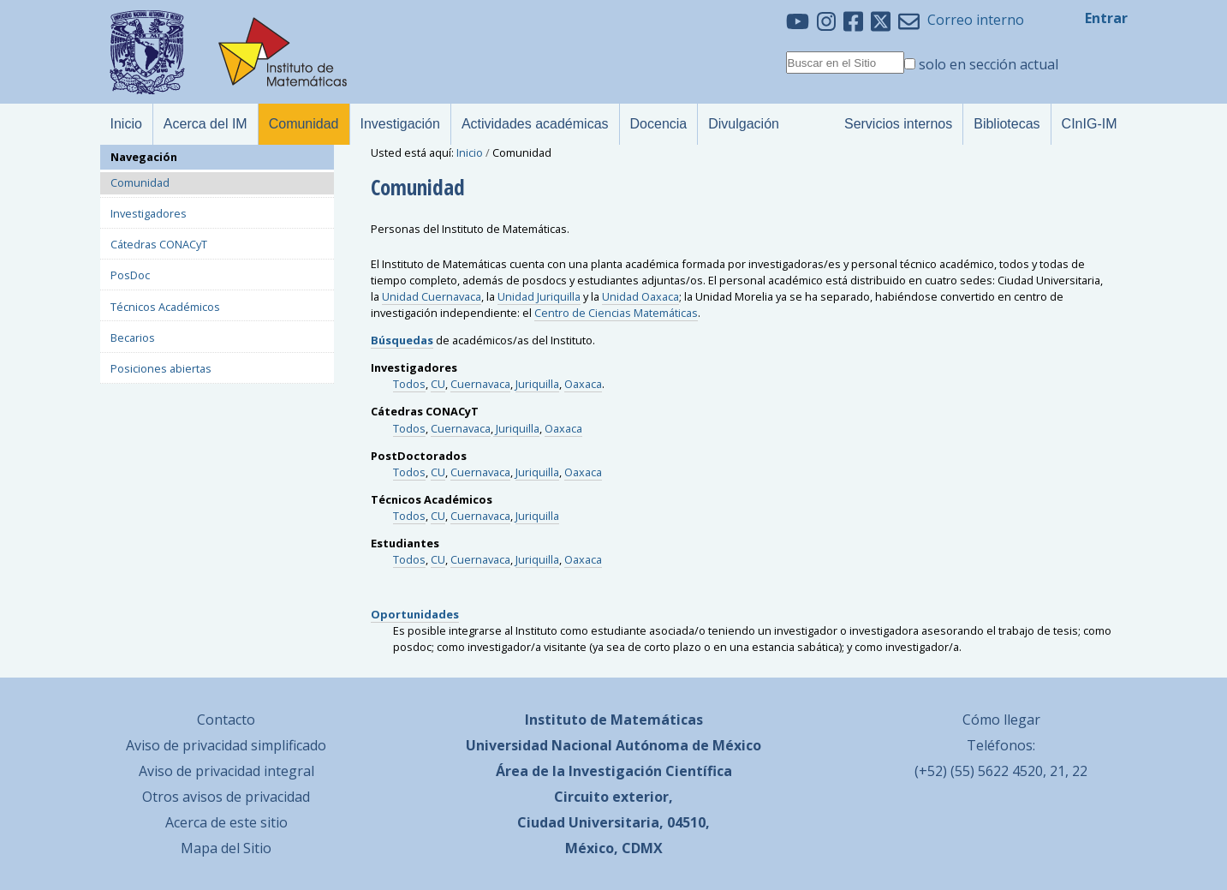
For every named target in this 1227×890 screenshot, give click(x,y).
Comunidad (140, 182)
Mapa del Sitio (226, 848)
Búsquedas (402, 340)
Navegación (143, 156)
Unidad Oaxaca (640, 296)
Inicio (469, 152)
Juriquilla (537, 383)
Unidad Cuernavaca (431, 296)
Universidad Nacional (539, 745)
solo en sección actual (988, 64)
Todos (409, 383)
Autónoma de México (688, 745)
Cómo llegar (1001, 719)
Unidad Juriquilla (539, 296)
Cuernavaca (480, 383)
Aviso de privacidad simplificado (226, 745)
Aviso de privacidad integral (226, 771)
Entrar (1106, 18)
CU (438, 383)
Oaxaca (583, 383)
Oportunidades (415, 614)
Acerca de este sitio (226, 822)
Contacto (226, 719)
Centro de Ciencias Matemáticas (616, 312)
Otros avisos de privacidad (226, 796)
